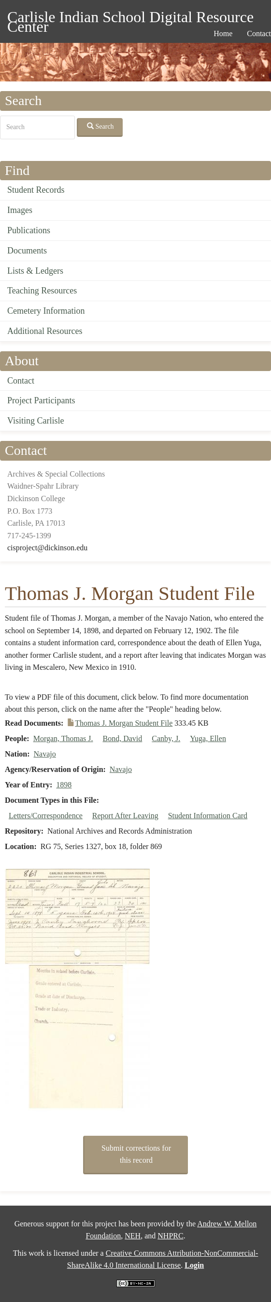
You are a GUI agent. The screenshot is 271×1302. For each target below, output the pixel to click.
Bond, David (123, 738)
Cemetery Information (46, 311)
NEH (133, 1236)
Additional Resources (44, 331)
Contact (20, 380)
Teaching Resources (42, 290)
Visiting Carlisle (35, 420)
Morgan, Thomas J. (63, 738)
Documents (27, 250)
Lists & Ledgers (35, 271)
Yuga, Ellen (208, 738)
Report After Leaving (125, 815)
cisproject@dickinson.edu (47, 548)
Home (223, 33)
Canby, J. (166, 738)
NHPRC (170, 1236)
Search (100, 126)
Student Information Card (207, 815)
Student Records (36, 190)
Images (19, 210)
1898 (63, 785)
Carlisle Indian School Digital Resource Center (130, 18)
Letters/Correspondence (46, 815)
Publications (28, 230)
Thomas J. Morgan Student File (123, 723)
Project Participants (41, 400)
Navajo (45, 754)
